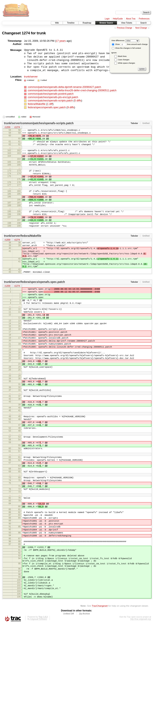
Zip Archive (84, 707)
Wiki (57, 23)
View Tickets (126, 23)
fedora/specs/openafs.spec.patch (47, 107)
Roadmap (87, 23)
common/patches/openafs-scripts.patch (51, 100)
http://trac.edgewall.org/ (140, 712)
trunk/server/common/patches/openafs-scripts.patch (39, 123)
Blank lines (122, 56)
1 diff (50, 103)
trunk (41, 33)
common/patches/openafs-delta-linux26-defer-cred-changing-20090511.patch (72, 90)
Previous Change (124, 28)
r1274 (17, 127)
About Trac (130, 19)
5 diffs (78, 100)
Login (107, 19)
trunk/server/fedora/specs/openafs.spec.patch (34, 310)
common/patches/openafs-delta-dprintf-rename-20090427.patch (64, 86)
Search (143, 23)
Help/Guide (118, 19)
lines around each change (134, 44)
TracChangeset (100, 699)
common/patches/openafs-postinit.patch (51, 93)
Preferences (144, 19)
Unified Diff (68, 707)
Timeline (70, 23)
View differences (118, 41)
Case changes (123, 60)
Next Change (141, 28)
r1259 (7, 127)
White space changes (126, 63)
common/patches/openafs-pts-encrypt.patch (53, 97)
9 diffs (70, 107)
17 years (61, 40)
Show (116, 44)
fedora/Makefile (37, 103)
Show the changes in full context (126, 48)
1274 (26, 33)
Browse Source (106, 23)
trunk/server (31, 76)
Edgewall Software (38, 712)
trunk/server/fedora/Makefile (22, 256)
